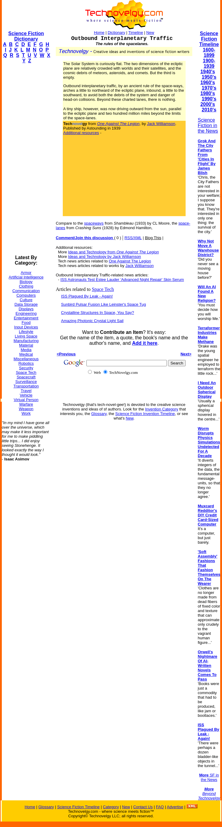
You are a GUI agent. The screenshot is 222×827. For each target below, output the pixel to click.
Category (111, 807)
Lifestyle (26, 331)
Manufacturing (26, 340)
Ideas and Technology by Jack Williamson (104, 256)
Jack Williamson (161, 123)
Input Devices (26, 327)
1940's (207, 71)
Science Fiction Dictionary (26, 36)
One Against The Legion (130, 261)
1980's (207, 93)
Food (26, 322)
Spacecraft (26, 377)
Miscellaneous (26, 359)
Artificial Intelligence (26, 277)
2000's (207, 104)
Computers (26, 295)
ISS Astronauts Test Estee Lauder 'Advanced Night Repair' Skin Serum (122, 279)
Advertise (175, 807)
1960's (207, 82)
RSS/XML (133, 238)
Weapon (26, 409)
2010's (209, 109)
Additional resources (81, 132)
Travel (26, 390)
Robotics (26, 363)
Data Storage (26, 304)
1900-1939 (209, 63)
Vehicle (26, 395)
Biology (26, 281)
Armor (26, 272)
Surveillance (26, 381)
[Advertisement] (26, 159)
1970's (209, 88)
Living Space (26, 336)
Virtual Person (26, 399)
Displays (25, 309)
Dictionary (116, 32)
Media (26, 350)
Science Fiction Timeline (209, 39)
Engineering (25, 313)
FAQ (160, 807)
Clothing (26, 286)
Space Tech (26, 372)
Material (26, 345)
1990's (209, 98)
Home (99, 32)
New (150, 32)
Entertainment (26, 318)
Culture (26, 300)
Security (26, 368)
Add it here (144, 343)
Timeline (135, 32)
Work (26, 413)
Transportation (26, 386)
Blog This (153, 238)
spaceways (93, 223)
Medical (26, 354)
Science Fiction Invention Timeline (145, 413)
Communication (26, 290)
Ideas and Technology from (113, 252)
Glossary (98, 413)
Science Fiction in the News (208, 125)
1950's (209, 77)
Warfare (26, 404)
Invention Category (161, 409)
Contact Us (143, 807)
